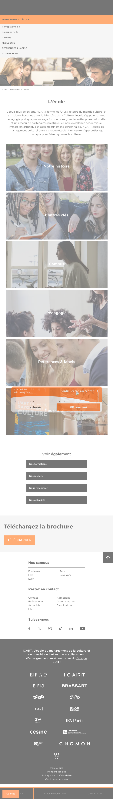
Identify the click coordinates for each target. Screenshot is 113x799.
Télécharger (20, 540)
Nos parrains (10, 53)
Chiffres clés (10, 32)
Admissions (63, 597)
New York (65, 575)
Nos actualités (37, 500)
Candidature (64, 605)
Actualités (34, 605)
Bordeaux (34, 571)
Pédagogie (8, 43)
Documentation (66, 601)
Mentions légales (56, 771)
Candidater (95, 793)
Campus (6, 37)
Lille (30, 575)
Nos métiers (36, 476)
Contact (33, 597)
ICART (20, 7)
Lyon (31, 578)
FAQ (31, 609)
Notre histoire (11, 27)
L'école (24, 19)
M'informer (9, 19)
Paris (62, 571)
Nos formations (38, 463)
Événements (35, 601)
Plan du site (56, 767)
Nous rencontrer (55, 793)
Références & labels (14, 48)
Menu (103, 7)
